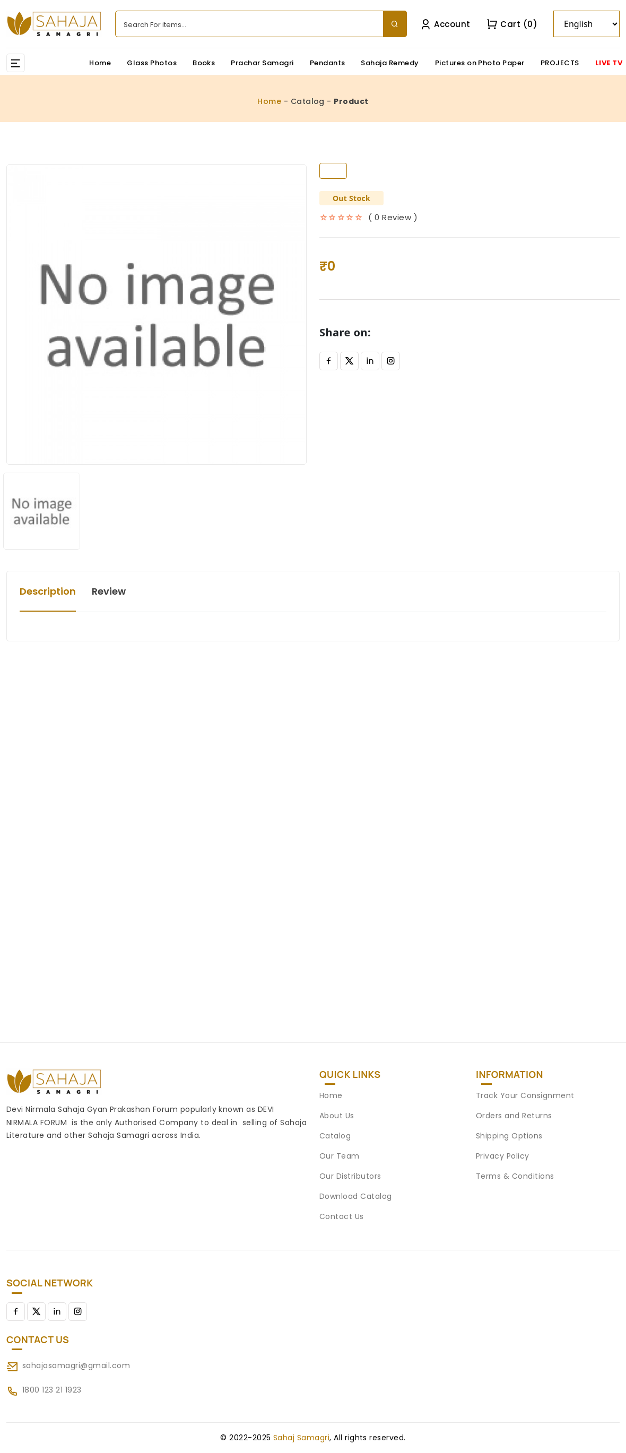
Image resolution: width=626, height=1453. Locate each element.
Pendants (327, 63)
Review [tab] (109, 591)
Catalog (335, 1135)
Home (100, 63)
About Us (336, 1115)
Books (204, 63)
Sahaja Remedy (390, 63)
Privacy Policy (502, 1156)
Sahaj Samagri (301, 1437)
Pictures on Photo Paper (480, 63)
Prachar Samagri (262, 63)
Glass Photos (152, 63)
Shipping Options (509, 1135)
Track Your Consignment (525, 1095)
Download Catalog (355, 1196)
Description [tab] (48, 591)
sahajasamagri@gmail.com (76, 1365)
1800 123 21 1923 (52, 1390)
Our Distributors (350, 1176)
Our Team (339, 1156)
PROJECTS (560, 63)
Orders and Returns (514, 1115)
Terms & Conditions (515, 1176)
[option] (156, 314)
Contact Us (341, 1216)
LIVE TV (608, 63)
